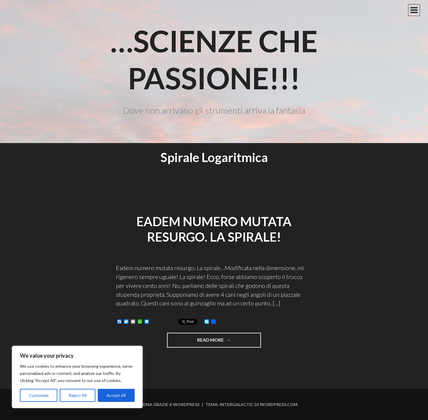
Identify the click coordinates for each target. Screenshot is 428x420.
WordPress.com (279, 404)
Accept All (116, 395)
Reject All (77, 395)
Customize (39, 395)
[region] (77, 377)
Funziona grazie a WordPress (164, 404)
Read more (222, 342)
